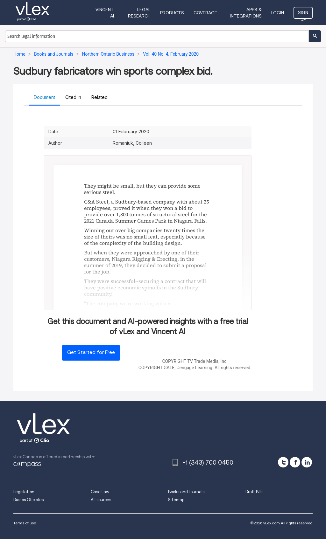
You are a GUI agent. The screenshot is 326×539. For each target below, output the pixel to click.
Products (172, 12)
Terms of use (24, 523)
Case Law (100, 491)
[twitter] (283, 462)
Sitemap (176, 499)
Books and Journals (186, 491)
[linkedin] (306, 462)
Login (277, 12)
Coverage (205, 12)
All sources (101, 499)
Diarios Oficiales (28, 499)
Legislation (23, 491)
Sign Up (303, 14)
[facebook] (295, 462)
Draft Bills (254, 491)
